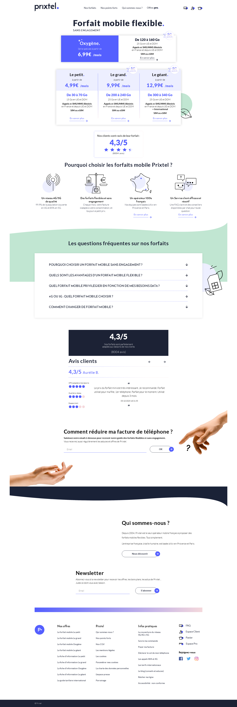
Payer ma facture (146, 647)
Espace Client (193, 631)
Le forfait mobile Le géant (69, 650)
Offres (153, 7)
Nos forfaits (90, 7)
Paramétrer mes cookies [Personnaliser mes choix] (107, 662)
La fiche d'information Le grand (71, 662)
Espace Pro (191, 643)
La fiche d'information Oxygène (71, 668)
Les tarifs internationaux (149, 665)
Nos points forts (109, 7)
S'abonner (146, 590)
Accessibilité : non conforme (151, 683)
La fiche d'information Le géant (71, 674)
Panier (189, 637)
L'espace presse (103, 674)
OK (160, 449)
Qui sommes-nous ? (132, 7)
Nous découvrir (140, 554)
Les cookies (101, 656)
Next (164, 362)
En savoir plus (77, 119)
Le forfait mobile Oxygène (69, 644)
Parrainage (101, 680)
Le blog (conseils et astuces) (151, 671)
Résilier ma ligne (145, 677)
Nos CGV (100, 644)
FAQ (188, 625)
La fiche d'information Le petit (71, 656)
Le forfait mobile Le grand (69, 638)
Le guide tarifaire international (71, 680)
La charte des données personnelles (112, 668)
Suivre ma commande (148, 641)
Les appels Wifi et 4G (147, 659)
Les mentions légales (105, 650)
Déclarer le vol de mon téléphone (153, 653)
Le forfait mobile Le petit (68, 632)
